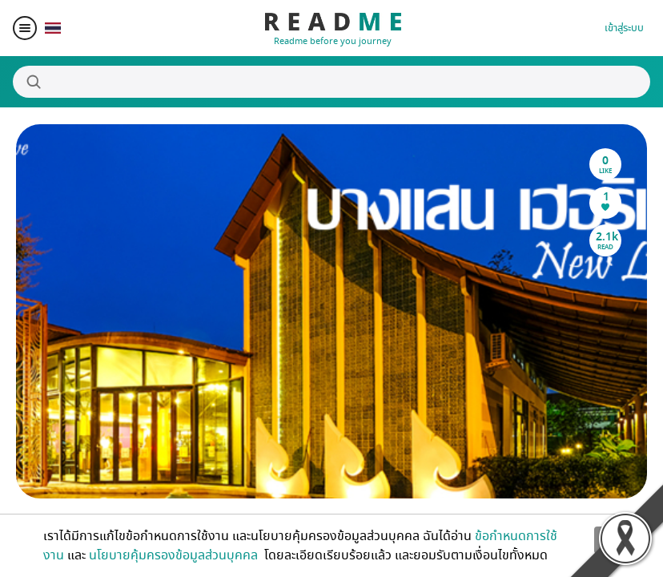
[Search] (331, 82)
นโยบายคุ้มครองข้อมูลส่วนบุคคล (175, 555)
